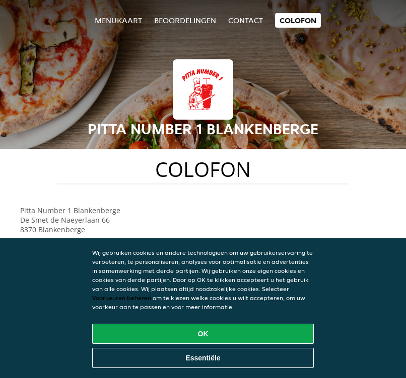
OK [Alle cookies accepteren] (203, 334)
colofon (298, 20)
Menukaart (118, 20)
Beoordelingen (185, 20)
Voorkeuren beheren (121, 298)
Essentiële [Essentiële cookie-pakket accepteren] (202, 358)
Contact (245, 20)
